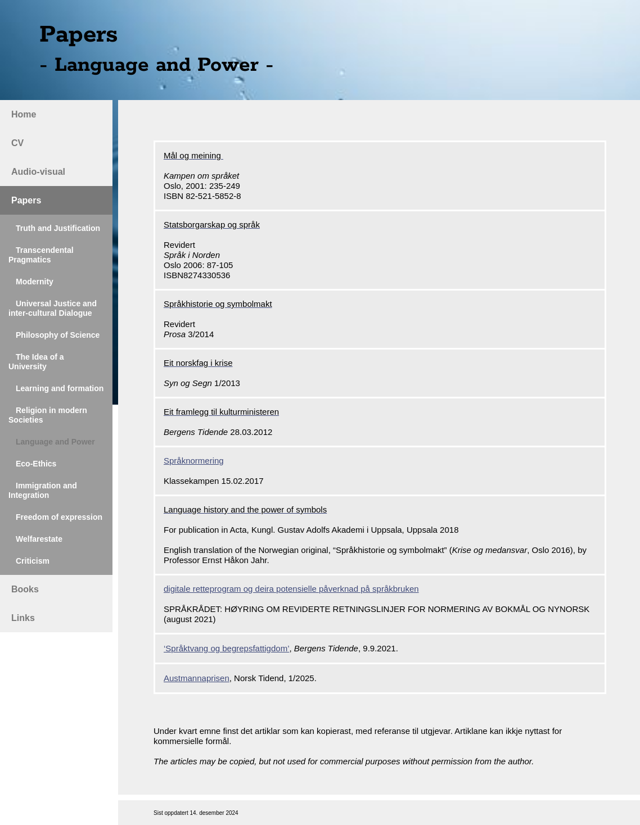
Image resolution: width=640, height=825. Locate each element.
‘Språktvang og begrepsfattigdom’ (226, 648)
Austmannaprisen (196, 678)
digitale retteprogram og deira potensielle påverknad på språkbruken (291, 588)
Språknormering (194, 460)
